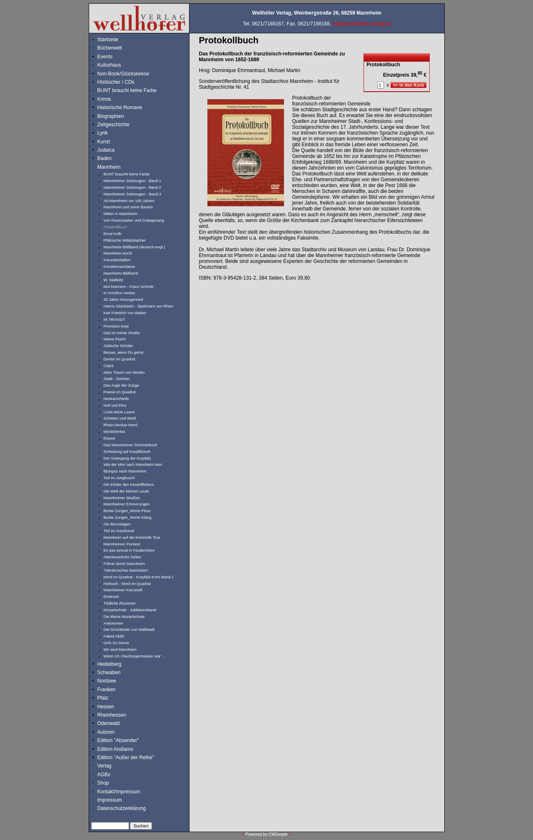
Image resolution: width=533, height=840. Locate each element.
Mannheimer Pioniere (122, 544)
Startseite (108, 39)
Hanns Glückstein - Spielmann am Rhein (139, 306)
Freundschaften (118, 260)
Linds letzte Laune (119, 412)
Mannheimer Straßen (122, 498)
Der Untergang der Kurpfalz (127, 458)
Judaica (106, 150)
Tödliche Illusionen (120, 603)
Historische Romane (119, 107)
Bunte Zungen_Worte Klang (128, 517)
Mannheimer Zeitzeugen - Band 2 (132, 187)
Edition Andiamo (115, 749)
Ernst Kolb (113, 234)
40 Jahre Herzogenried (123, 300)
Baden (104, 158)
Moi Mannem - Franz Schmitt (129, 287)
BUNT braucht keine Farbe (127, 90)
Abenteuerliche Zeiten (123, 557)
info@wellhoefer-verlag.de (361, 24)
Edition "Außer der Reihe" (125, 757)
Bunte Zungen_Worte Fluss (127, 511)
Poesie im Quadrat (120, 392)
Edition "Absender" (118, 740)
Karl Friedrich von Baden (125, 313)
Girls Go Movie (117, 643)
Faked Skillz (114, 636)
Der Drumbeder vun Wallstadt (129, 630)
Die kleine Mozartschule (124, 617)
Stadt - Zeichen (117, 379)
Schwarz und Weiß (120, 418)
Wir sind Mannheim (120, 650)
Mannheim (109, 167)
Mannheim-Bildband (121, 273)
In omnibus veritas (119, 293)
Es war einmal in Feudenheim (129, 550)
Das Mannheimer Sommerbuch (130, 445)
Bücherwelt (109, 48)
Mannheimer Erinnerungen (126, 504)
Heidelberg (109, 664)
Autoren (106, 732)
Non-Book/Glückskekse (124, 74)
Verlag (104, 766)
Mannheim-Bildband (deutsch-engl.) (134, 247)
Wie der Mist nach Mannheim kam (133, 464)
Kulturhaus (115, 65)
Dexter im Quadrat (119, 359)
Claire (109, 366)
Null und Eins (115, 405)
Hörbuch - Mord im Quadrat (127, 584)
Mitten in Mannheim (120, 214)
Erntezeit (111, 597)
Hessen (106, 707)
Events (114, 57)
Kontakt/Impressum (118, 792)
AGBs (103, 775)
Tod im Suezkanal (119, 531)
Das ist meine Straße (122, 333)
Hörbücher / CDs (115, 82)
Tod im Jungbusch (119, 478)
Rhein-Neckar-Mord (120, 425)
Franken (106, 689)
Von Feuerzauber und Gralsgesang (134, 220)
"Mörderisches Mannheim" (126, 570)
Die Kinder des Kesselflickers (129, 484)
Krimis (104, 99)
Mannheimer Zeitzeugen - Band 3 (132, 194)
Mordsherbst (114, 432)
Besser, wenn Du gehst (124, 352)
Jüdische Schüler (118, 346)
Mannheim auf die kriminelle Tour (132, 537)
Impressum (109, 800)
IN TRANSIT (114, 320)
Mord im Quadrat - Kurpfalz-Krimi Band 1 (139, 577)
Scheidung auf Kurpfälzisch (127, 452)
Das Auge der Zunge (121, 385)
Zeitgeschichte (113, 125)
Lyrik (102, 133)
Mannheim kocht (118, 253)
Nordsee (106, 681)
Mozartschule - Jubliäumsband (130, 610)
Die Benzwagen (117, 524)
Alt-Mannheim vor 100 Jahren (129, 201)
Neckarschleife (116, 399)
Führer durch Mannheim (124, 564)
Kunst (103, 142)
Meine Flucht (115, 339)
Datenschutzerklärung (121, 808)
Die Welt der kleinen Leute (126, 491)
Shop (103, 783)
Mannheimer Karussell (123, 590)
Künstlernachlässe (119, 267)
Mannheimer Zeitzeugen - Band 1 (132, 181)
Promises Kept (116, 326)
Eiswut (109, 438)
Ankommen (113, 623)
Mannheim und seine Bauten (128, 207)
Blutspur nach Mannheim (125, 471)
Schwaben (109, 672)
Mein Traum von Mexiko (124, 372)
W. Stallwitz (114, 280)
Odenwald (108, 723)
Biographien (110, 116)
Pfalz (103, 698)
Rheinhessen (112, 715)
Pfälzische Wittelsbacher (125, 240)
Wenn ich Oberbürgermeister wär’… (135, 656)
